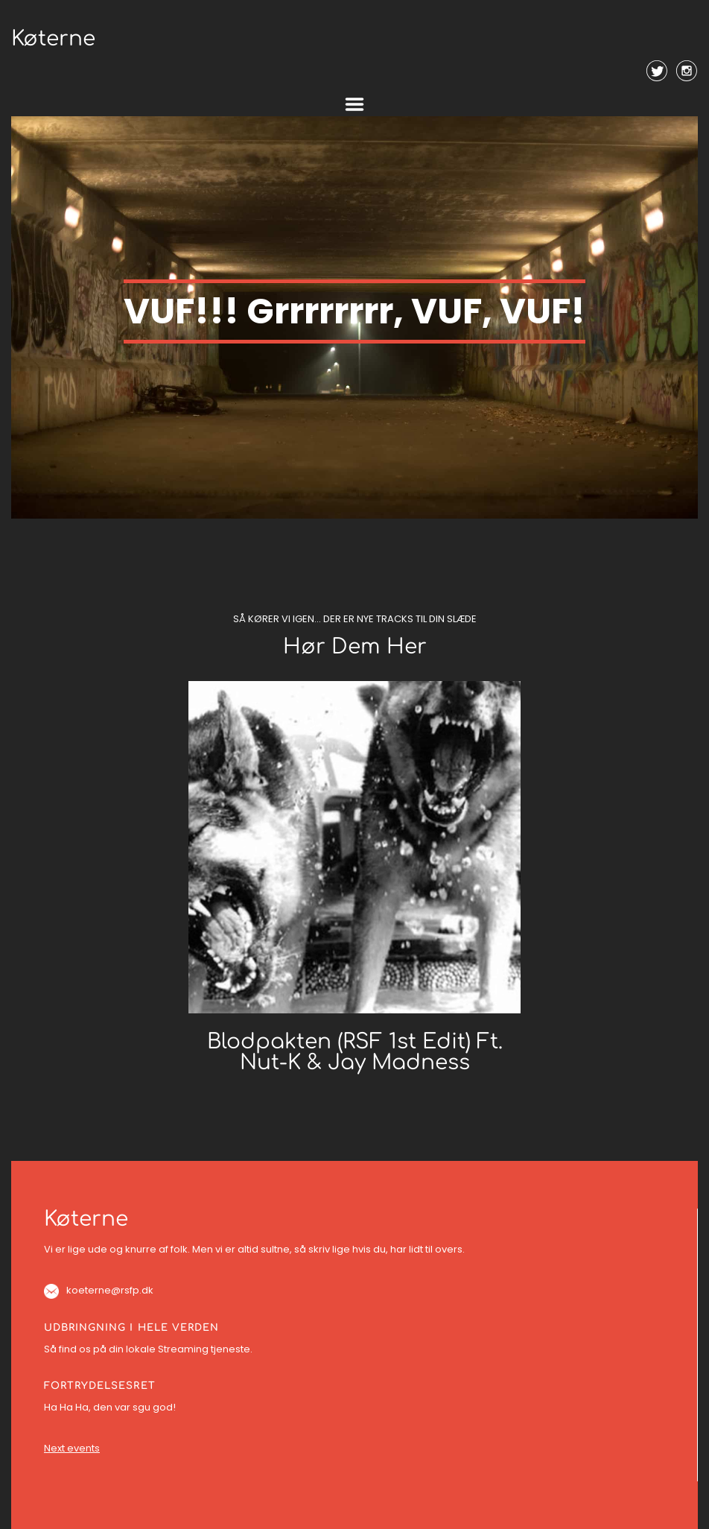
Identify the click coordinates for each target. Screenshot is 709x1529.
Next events (72, 1448)
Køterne (53, 38)
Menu (354, 104)
